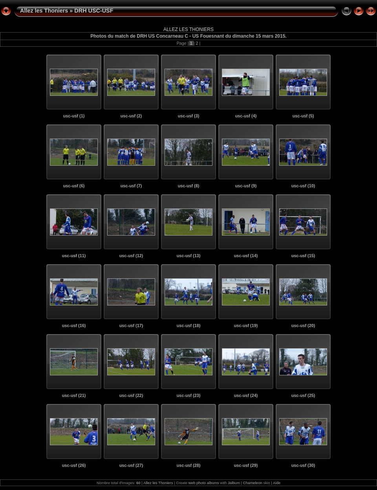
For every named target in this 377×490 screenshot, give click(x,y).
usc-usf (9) (246, 185)
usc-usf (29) (246, 465)
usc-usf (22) (131, 395)
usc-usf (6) (74, 185)
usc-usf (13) (189, 255)
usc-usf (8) (188, 185)
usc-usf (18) (189, 325)
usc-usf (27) (131, 465)
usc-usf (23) (189, 395)
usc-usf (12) (131, 255)
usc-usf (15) (303, 255)
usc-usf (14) (246, 255)
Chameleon (252, 483)
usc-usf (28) (189, 465)
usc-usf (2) (131, 115)
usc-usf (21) (74, 395)
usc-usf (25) (303, 395)
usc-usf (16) (74, 325)
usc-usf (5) (303, 115)
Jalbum (234, 483)
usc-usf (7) (131, 185)
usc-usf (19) (246, 325)
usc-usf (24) (246, 395)
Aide (276, 483)
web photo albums (203, 483)
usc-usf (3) (188, 115)
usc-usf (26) (74, 465)
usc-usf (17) (131, 325)
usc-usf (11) (74, 255)
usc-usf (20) (303, 325)
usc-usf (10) (303, 185)
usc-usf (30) (303, 465)
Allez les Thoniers (44, 10)
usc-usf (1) (74, 115)
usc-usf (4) (246, 115)
